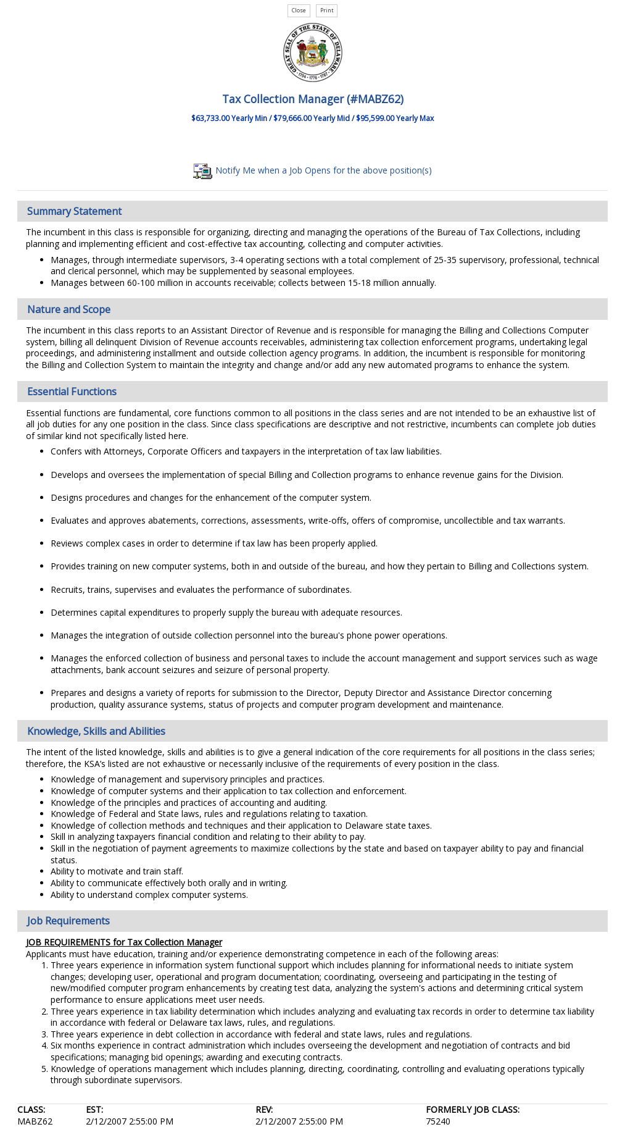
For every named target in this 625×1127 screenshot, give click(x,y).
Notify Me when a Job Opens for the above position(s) (312, 170)
